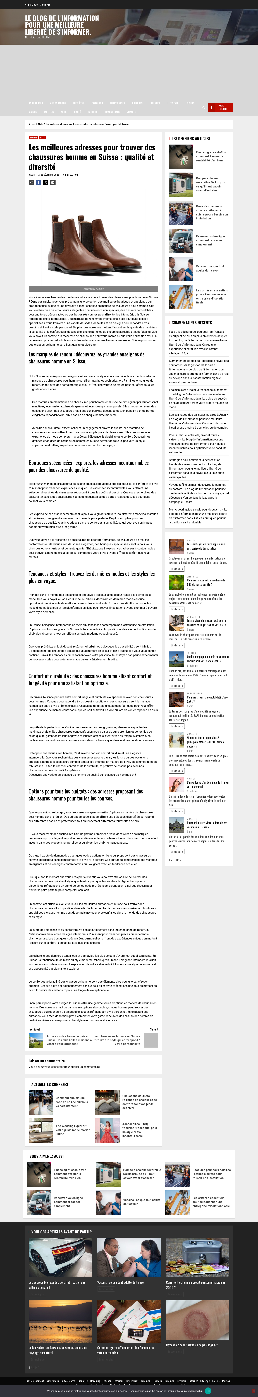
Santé (77, 111)
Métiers (49, 111)
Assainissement (35, 1381)
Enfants (107, 1381)
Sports (92, 111)
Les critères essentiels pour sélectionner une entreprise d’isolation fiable (181, 296)
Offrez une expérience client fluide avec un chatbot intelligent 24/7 (193, 349)
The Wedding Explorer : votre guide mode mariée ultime (41, 1130)
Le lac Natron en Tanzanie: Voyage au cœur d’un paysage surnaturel (58, 1350)
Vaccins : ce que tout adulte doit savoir (181, 268)
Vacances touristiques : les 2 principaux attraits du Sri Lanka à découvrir (205, 741)
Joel (33, 174)
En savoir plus (37, 1294)
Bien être (79, 103)
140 (37, 1367)
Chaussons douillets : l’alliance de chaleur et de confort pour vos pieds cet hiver (107, 1102)
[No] (253, 1391)
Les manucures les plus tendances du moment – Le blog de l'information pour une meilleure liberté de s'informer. (198, 394)
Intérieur (181, 1381)
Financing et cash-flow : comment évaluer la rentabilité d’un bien (181, 156)
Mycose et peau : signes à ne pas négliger (192, 1344)
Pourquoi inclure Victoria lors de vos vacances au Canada (207, 824)
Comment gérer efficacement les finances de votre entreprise (125, 1350)
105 (177, 860)
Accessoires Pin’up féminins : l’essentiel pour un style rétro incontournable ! (107, 1130)
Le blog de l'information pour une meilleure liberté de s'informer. (63, 24)
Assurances (36, 103)
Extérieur (118, 1381)
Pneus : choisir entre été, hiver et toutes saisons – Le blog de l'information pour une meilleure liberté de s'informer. (196, 439)
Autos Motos (58, 103)
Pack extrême (216, 107)
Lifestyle (173, 103)
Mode (64, 111)
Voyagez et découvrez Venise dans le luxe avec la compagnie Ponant (199, 497)
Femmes (145, 1381)
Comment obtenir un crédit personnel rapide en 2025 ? (196, 1284)
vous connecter (54, 1066)
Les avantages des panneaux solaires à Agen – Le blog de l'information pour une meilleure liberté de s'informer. (198, 419)
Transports (112, 111)
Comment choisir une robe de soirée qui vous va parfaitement (41, 1102)
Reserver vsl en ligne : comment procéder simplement (181, 240)
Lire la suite (177, 568)
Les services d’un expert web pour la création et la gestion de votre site (206, 622)
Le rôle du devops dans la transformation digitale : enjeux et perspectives (199, 378)
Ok (208, 1391)
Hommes (33, 137)
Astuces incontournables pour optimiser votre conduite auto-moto (197, 448)
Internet (155, 103)
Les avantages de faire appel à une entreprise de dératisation (206, 546)
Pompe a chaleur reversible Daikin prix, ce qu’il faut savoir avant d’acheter (181, 184)
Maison (33, 111)
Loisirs (190, 103)
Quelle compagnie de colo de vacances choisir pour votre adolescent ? (208, 658)
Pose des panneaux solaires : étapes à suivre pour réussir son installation (181, 212)
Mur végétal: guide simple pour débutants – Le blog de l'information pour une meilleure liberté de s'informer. (198, 513)
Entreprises (117, 103)
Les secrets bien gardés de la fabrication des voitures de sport (57, 1284)
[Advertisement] (129, 71)
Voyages (131, 111)
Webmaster (194, 616)
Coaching (97, 103)
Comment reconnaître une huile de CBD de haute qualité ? (206, 582)
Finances (137, 103)
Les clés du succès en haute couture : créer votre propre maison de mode (198, 402)
